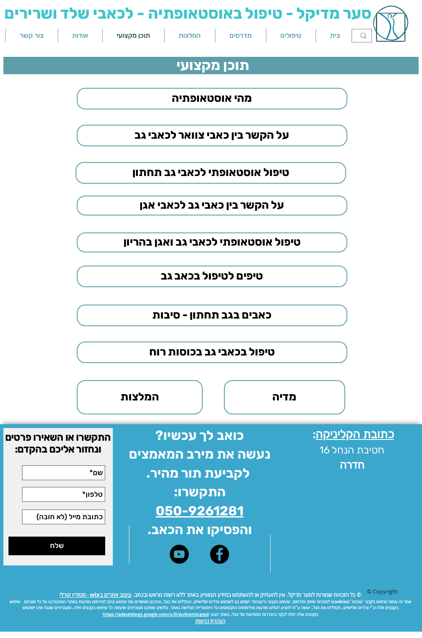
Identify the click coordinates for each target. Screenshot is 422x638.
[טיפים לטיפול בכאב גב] (212, 276)
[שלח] (56, 546)
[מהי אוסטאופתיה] (212, 98)
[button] (291, 35)
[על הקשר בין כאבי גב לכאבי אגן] (212, 205)
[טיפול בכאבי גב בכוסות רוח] (212, 352)
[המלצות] (140, 397)
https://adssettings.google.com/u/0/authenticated (156, 614)
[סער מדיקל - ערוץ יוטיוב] (179, 554)
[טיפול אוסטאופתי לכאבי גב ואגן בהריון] (212, 242)
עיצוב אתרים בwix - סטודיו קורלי (95, 595)
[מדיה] (284, 397)
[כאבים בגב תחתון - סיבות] (212, 315)
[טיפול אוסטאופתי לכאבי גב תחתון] (210, 173)
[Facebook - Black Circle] (219, 554)
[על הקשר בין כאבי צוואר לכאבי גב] (212, 135)
